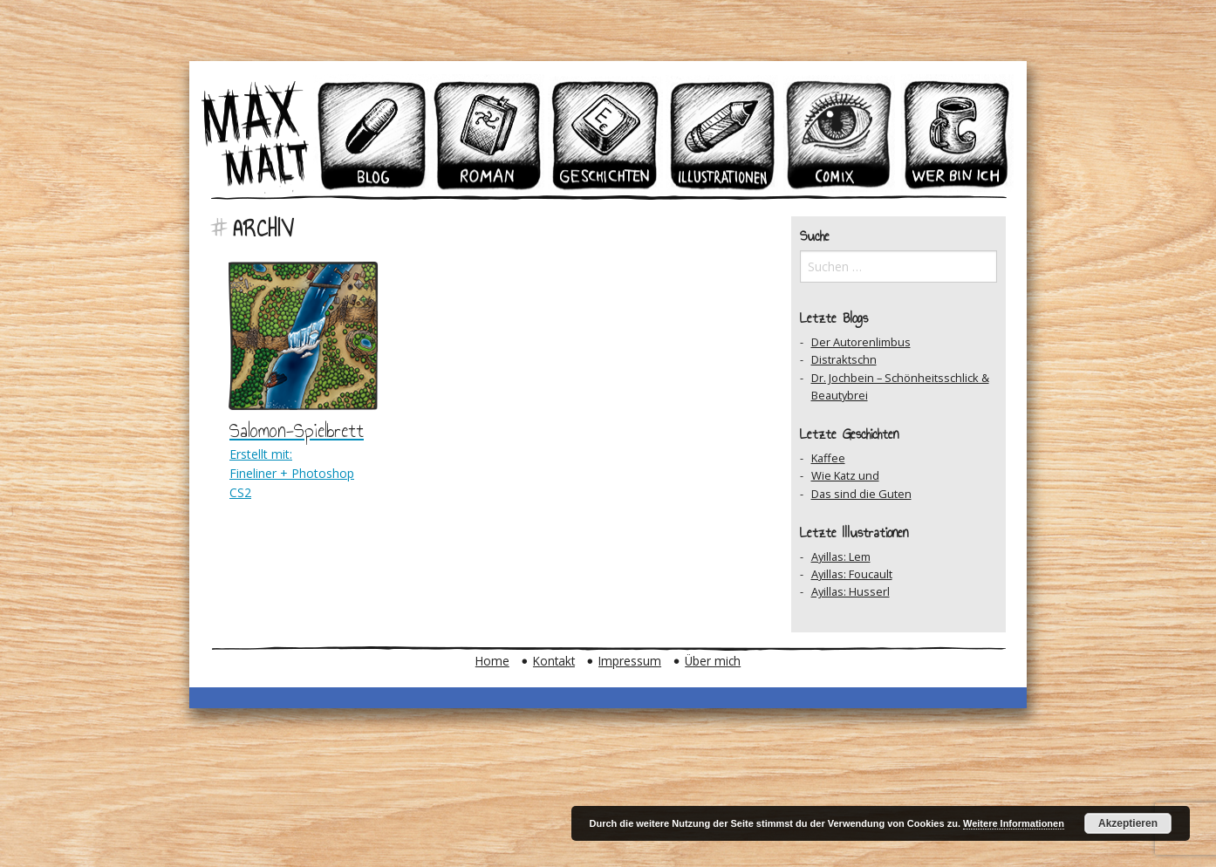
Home (492, 660)
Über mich (713, 660)
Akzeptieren (1128, 823)
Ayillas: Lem (841, 556)
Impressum (629, 660)
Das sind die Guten (861, 494)
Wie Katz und (845, 475)
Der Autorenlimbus (861, 342)
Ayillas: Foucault (851, 574)
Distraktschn (844, 359)
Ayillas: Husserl (850, 591)
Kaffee (828, 458)
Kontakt (554, 660)
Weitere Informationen (1013, 823)
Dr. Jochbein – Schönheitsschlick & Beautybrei (900, 386)
